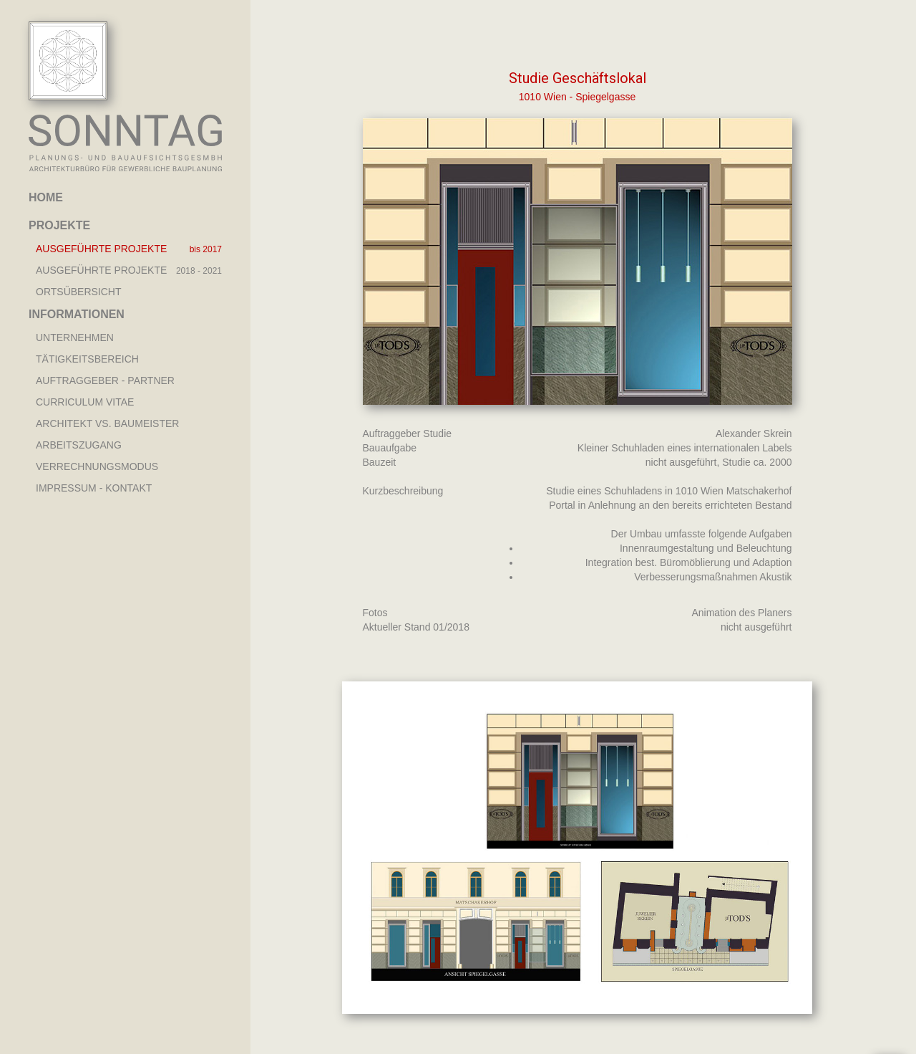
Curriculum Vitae (85, 402)
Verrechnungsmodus (97, 466)
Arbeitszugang (79, 445)
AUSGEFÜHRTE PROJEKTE (101, 248)
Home (46, 197)
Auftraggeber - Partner (105, 380)
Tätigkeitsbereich (87, 359)
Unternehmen (75, 337)
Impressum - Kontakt (94, 488)
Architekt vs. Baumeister (107, 423)
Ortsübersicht (79, 291)
